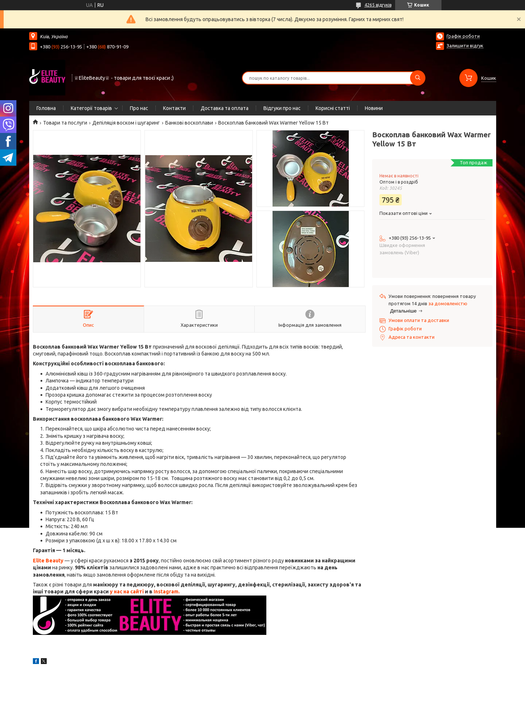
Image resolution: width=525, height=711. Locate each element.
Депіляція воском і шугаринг (126, 123)
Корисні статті (333, 108)
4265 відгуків (377, 5)
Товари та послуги (65, 123)
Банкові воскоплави (189, 123)
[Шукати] (417, 78)
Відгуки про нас (282, 108)
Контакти (174, 108)
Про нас (139, 108)
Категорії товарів (91, 108)
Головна (46, 108)
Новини (374, 108)
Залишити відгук (465, 45)
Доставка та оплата (224, 108)
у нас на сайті (127, 591)
